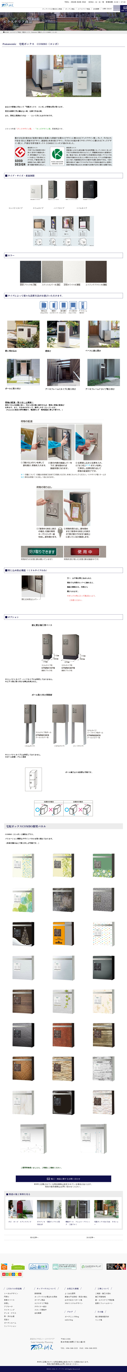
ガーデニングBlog (72, 1316)
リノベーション (10, 1326)
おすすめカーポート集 (73, 1300)
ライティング (9, 1310)
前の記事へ (34, 1237)
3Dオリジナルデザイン (74, 1303)
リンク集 (98, 1320)
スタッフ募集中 (41, 1310)
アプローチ (8, 1306)
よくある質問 (70, 1293)
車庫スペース (9, 1300)
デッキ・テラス (10, 1313)
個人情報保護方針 (102, 1316)
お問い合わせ (100, 9)
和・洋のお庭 (9, 1316)
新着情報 (38, 1293)
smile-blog (69, 1320)
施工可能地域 (100, 1297)
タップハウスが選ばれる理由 (45, 9)
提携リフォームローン (104, 1303)
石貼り (6, 1319)
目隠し (6, 1303)
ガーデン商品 (63, 9)
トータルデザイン (11, 1293)
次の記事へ (91, 1237)
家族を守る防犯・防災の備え (76, 1297)
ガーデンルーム (10, 1323)
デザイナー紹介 (41, 1306)
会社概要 (89, 9)
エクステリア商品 (77, 9)
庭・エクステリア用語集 (104, 1300)
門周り (6, 1297)
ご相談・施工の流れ (103, 1293)
